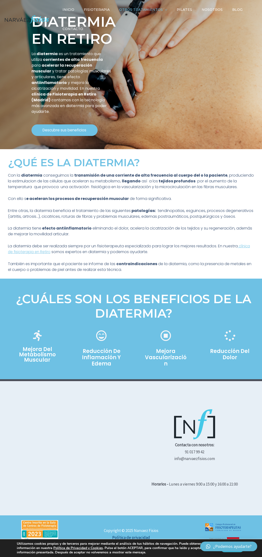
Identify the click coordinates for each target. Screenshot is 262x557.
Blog (221, 9)
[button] (67, 130)
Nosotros (199, 9)
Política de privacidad (131, 537)
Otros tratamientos (136, 9)
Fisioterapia (92, 9)
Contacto (71, 29)
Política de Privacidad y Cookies (78, 548)
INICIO (67, 9)
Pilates (174, 9)
